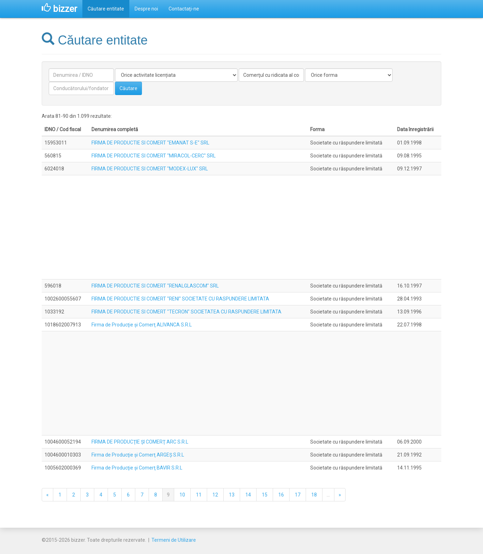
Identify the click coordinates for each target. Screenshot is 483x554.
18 (314, 495)
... (328, 495)
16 (281, 495)
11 (199, 495)
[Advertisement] (241, 227)
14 (248, 495)
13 (232, 495)
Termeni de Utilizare (173, 540)
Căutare (128, 88)
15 (264, 495)
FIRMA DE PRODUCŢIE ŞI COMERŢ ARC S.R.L (139, 442)
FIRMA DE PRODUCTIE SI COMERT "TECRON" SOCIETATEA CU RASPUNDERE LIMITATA (186, 312)
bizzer (59, 9)
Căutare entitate (106, 9)
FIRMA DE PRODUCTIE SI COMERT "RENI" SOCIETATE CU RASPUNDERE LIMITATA (180, 299)
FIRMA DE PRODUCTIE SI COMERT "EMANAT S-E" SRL (150, 143)
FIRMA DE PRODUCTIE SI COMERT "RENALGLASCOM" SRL (155, 286)
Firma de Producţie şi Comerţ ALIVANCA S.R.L (141, 324)
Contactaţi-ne (184, 9)
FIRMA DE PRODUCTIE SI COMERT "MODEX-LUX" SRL (149, 168)
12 (215, 495)
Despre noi (146, 9)
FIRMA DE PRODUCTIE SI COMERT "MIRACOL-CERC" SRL (153, 155)
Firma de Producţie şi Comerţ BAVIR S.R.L (136, 468)
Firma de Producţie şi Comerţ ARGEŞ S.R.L (137, 455)
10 (182, 495)
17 (297, 495)
